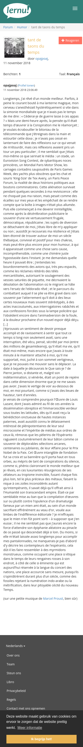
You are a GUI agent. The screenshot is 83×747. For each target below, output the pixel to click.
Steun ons (14, 673)
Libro (10, 682)
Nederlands (15, 646)
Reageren (70, 40)
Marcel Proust (53, 598)
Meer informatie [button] (29, 728)
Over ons (13, 655)
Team (11, 664)
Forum (8, 27)
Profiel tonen (26, 85)
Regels (11, 699)
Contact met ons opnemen (26, 708)
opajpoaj (41, 58)
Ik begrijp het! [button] (41, 739)
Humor (22, 27)
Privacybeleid (16, 691)
